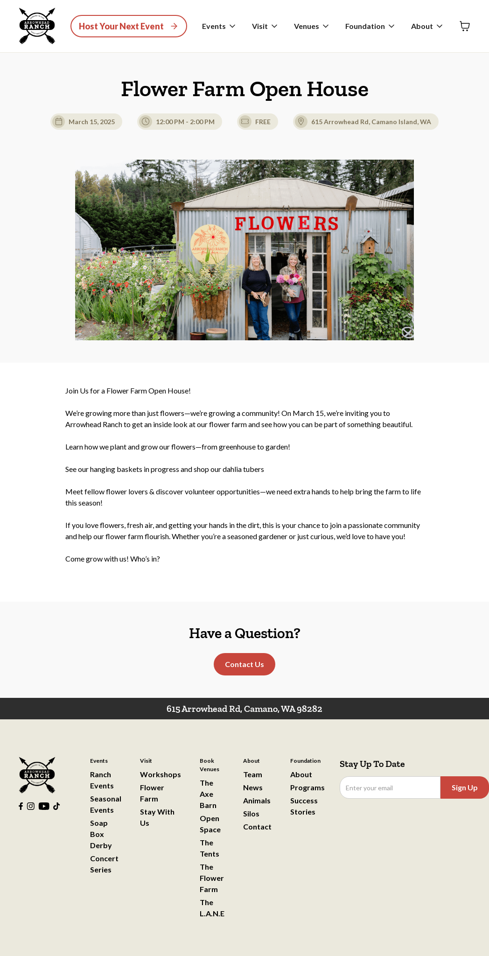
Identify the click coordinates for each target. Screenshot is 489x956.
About (301, 774)
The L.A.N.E (212, 908)
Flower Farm (152, 793)
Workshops (160, 774)
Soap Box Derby (101, 834)
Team (252, 774)
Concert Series (104, 864)
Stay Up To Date (372, 763)
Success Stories (304, 806)
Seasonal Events (105, 804)
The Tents (209, 848)
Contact (257, 826)
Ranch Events (102, 780)
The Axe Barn (208, 793)
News (253, 787)
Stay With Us (157, 817)
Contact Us (244, 664)
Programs (307, 787)
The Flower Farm (212, 877)
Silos (251, 813)
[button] (219, 26)
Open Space (210, 824)
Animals (257, 800)
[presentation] (411, 821)
